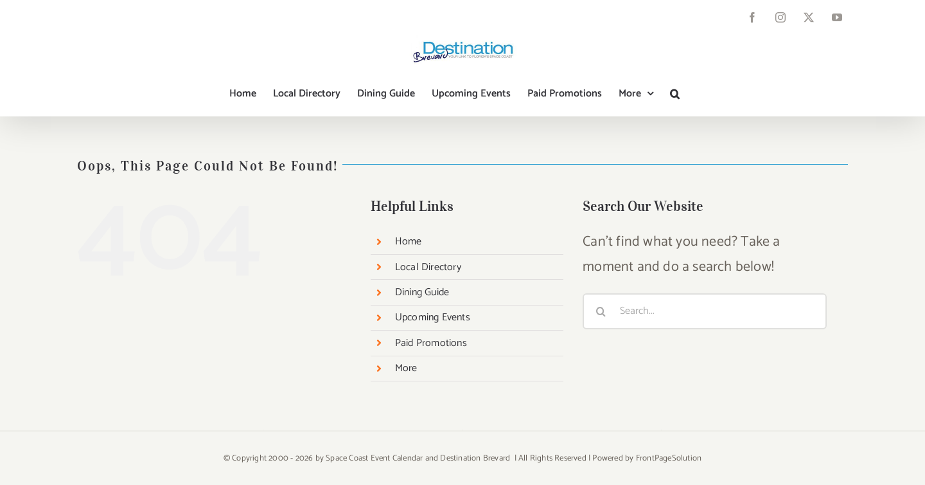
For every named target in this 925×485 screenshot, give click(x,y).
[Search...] (705, 311)
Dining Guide (422, 292)
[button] (675, 94)
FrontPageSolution (668, 458)
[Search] (601, 311)
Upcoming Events (432, 317)
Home (408, 241)
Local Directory (428, 267)
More (406, 368)
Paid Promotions (431, 343)
